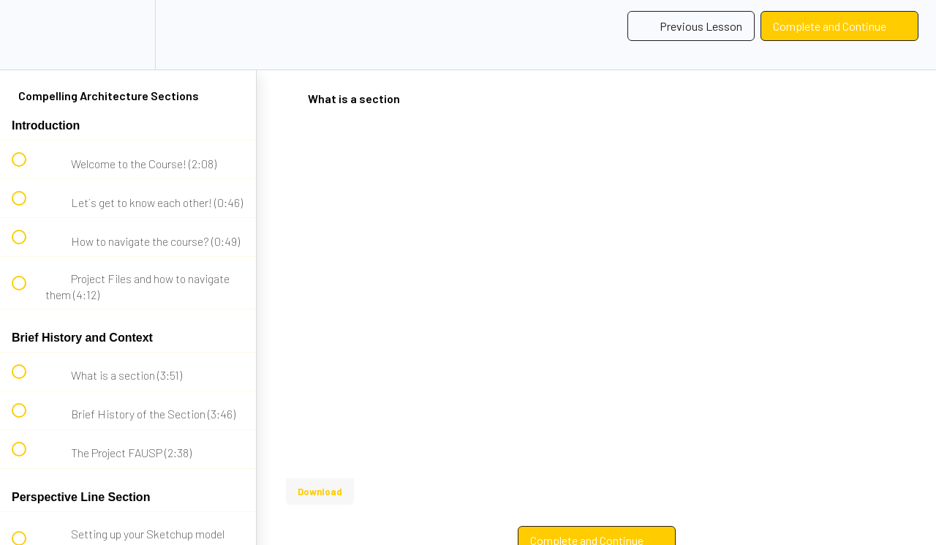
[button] (27, 34)
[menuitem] (128, 34)
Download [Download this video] (320, 491)
